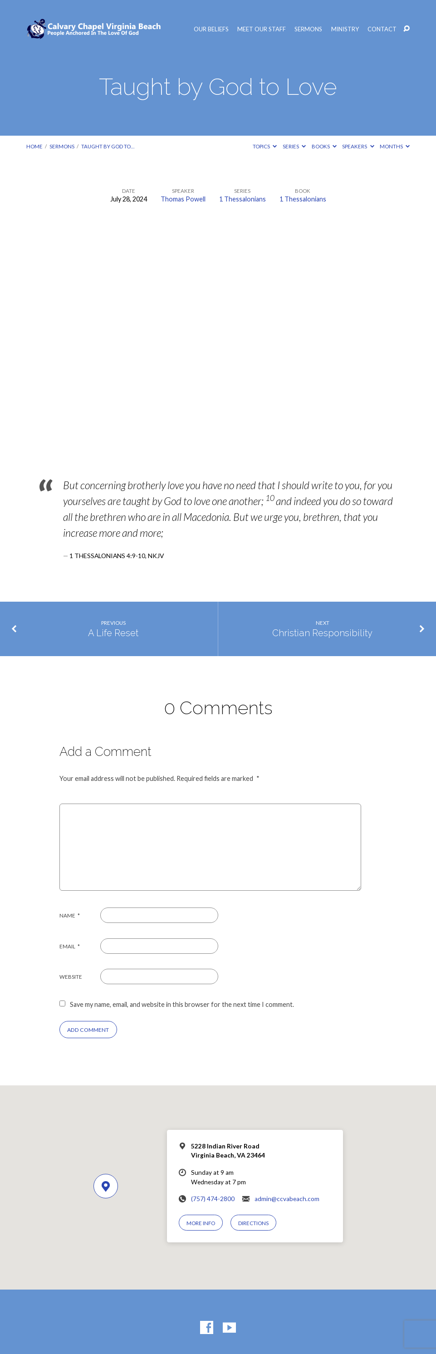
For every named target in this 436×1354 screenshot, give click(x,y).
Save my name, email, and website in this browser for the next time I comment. (182, 1004)
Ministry (345, 29)
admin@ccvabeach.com (287, 1198)
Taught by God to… (107, 146)
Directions (253, 1223)
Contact (382, 29)
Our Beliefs (211, 29)
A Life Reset (113, 633)
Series (294, 146)
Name (69, 915)
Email (69, 946)
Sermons (308, 29)
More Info (200, 1223)
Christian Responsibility (322, 633)
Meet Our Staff (261, 29)
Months (395, 146)
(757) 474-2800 (213, 1198)
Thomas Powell (183, 199)
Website (70, 977)
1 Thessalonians (242, 199)
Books (324, 146)
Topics (265, 146)
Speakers (358, 146)
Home (34, 146)
